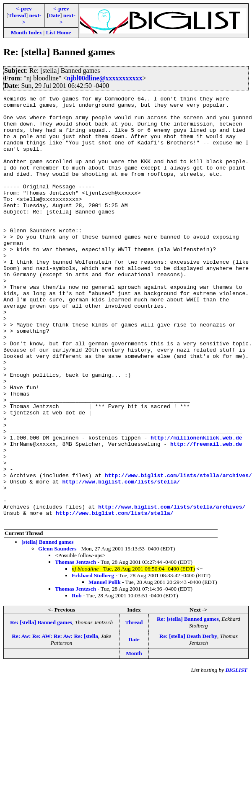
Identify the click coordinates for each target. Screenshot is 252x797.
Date (54, 15)
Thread (17, 15)
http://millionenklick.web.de (196, 506)
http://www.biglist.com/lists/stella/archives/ (178, 551)
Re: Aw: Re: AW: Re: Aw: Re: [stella (55, 721)
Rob (77, 681)
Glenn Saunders (57, 634)
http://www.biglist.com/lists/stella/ (121, 559)
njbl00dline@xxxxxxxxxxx (104, 78)
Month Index (26, 32)
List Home (58, 32)
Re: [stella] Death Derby (188, 721)
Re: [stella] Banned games (41, 707)
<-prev (24, 8)
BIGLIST (236, 755)
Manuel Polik (104, 667)
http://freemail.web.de (206, 514)
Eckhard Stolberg (93, 661)
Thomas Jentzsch (75, 647)
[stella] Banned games (47, 627)
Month (134, 738)
